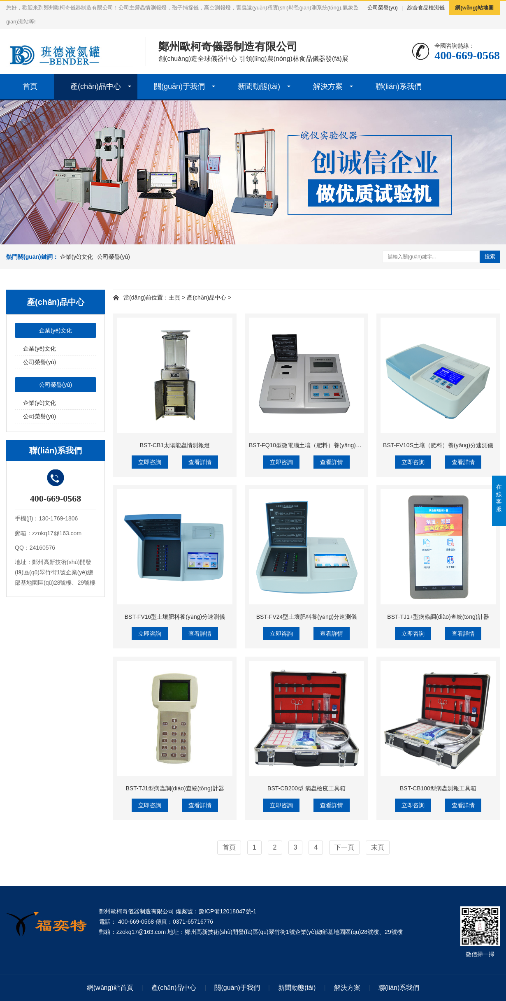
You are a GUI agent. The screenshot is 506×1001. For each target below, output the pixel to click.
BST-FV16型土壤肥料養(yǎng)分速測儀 (175, 616)
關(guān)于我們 (179, 86)
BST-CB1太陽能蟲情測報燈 (175, 445)
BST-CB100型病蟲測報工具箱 (438, 788)
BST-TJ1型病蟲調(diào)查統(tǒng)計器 (174, 788)
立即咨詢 (149, 462)
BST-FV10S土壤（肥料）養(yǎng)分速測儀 (438, 445)
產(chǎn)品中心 (95, 86)
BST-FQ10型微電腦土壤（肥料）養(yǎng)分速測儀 (314, 445)
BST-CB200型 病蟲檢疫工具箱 (306, 788)
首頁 (30, 86)
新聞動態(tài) (259, 86)
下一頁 (344, 847)
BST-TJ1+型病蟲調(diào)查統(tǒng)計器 (438, 616)
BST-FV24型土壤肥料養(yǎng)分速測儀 (306, 616)
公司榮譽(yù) (382, 8)
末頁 (377, 847)
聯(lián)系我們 (399, 86)
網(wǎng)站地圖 (474, 8)
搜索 (490, 256)
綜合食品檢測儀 (426, 8)
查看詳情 (199, 462)
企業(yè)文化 (76, 256)
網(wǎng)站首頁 (110, 987)
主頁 (174, 297)
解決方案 (328, 86)
